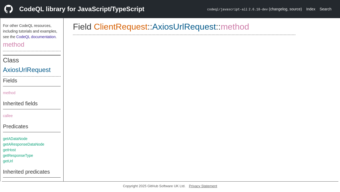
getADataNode (15, 139)
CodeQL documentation (36, 37)
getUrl (8, 161)
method (13, 44)
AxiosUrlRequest (27, 69)
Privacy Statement (203, 186)
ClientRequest (120, 26)
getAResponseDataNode (23, 144)
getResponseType (18, 155)
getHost (9, 150)
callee (8, 116)
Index (310, 9)
